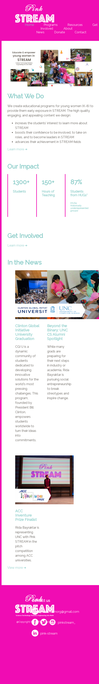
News (40, 32)
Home (29, 25)
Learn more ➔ (17, 149)
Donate (59, 32)
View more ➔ (16, 568)
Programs (51, 25)
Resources (75, 25)
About (67, 28)
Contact (80, 32)
